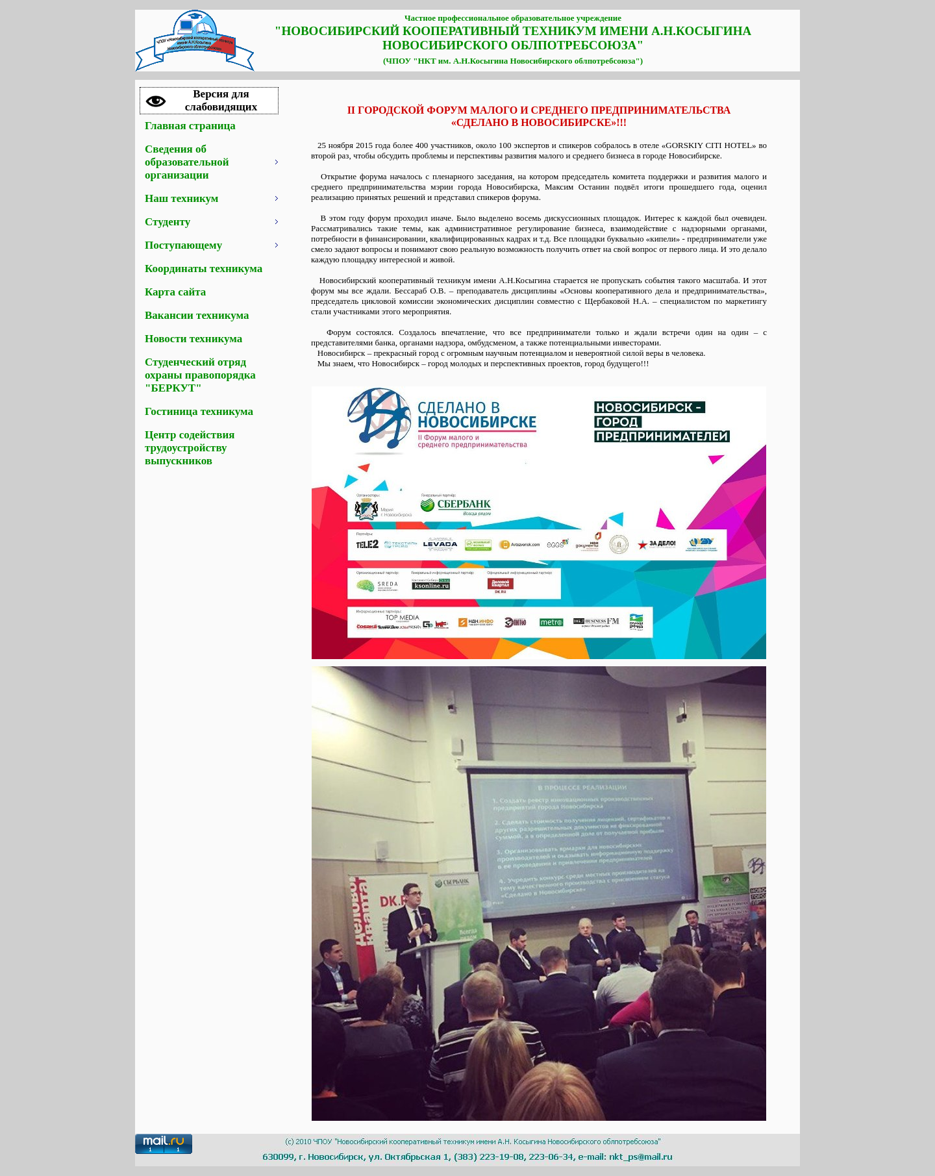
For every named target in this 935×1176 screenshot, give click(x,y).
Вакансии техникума (197, 315)
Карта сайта (175, 292)
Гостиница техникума (199, 411)
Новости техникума (193, 338)
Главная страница (190, 125)
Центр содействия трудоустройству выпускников (189, 448)
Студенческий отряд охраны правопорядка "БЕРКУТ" (200, 375)
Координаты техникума (203, 268)
